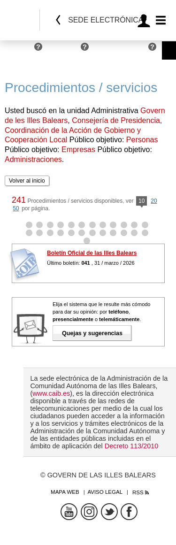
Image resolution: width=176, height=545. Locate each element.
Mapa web (65, 492)
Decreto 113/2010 (131, 446)
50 (16, 208)
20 (154, 201)
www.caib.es (51, 393)
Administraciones (121, 50)
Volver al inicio (27, 180)
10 (141, 202)
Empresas (64, 50)
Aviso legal (104, 492)
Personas (17, 50)
